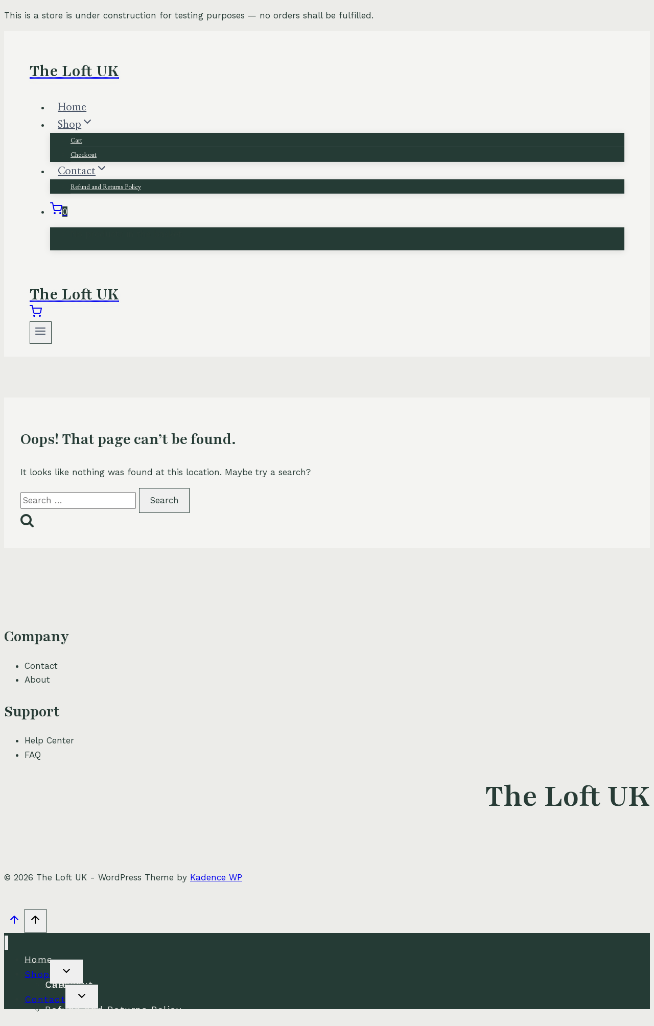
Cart (76, 140)
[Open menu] (41, 332)
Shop (37, 973)
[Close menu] (6, 943)
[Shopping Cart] (58, 211)
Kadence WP (216, 877)
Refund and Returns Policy (106, 187)
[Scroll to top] (14, 922)
